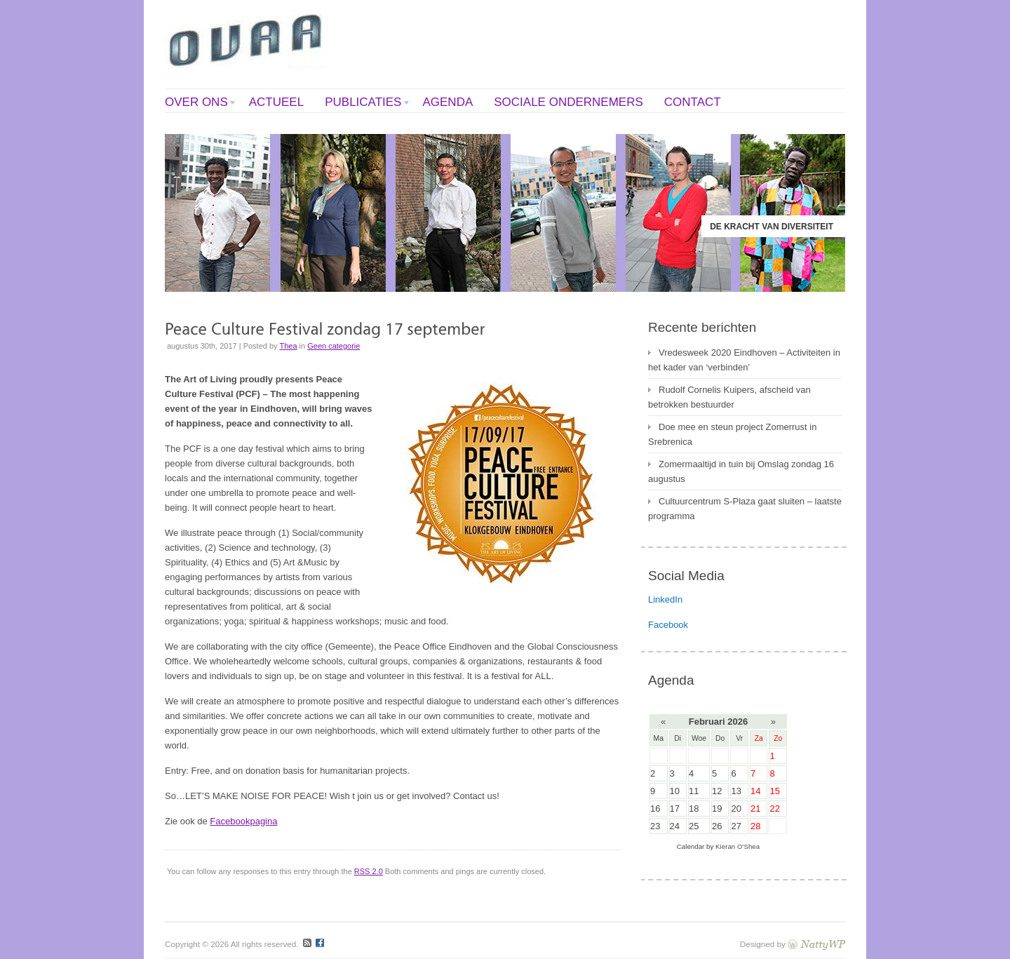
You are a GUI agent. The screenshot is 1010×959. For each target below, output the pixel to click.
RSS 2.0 (368, 871)
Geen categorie (333, 346)
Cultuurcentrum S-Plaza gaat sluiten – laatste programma (745, 508)
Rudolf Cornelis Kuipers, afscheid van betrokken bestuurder (729, 397)
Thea (288, 346)
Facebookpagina (243, 821)
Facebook (668, 624)
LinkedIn (665, 599)
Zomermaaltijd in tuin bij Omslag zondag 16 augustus (741, 471)
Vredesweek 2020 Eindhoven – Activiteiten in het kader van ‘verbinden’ (744, 360)
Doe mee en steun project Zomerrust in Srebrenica (732, 434)
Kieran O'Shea (737, 846)
